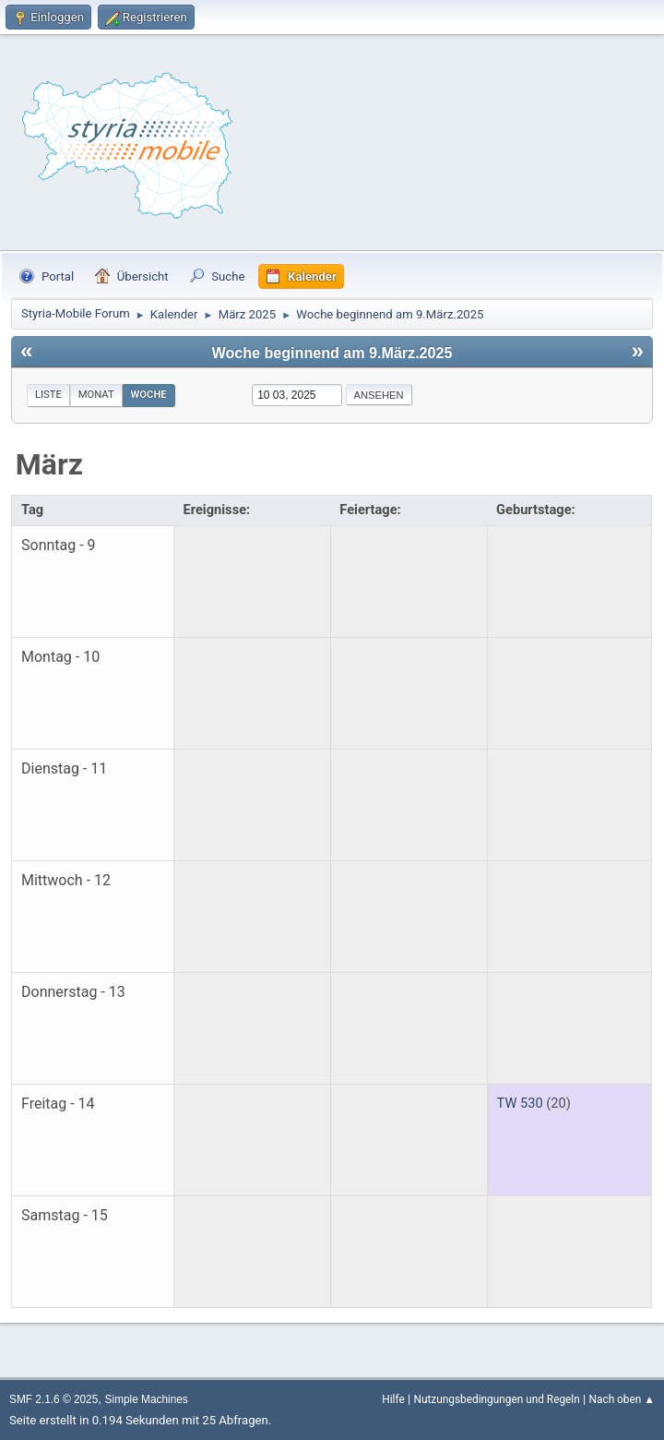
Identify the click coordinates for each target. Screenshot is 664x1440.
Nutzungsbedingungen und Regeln (496, 1399)
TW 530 (520, 1103)
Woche (149, 395)
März (49, 464)
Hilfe (393, 1399)
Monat (96, 395)
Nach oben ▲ (622, 1399)
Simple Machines (146, 1399)
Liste (48, 395)
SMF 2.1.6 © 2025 (53, 1399)
